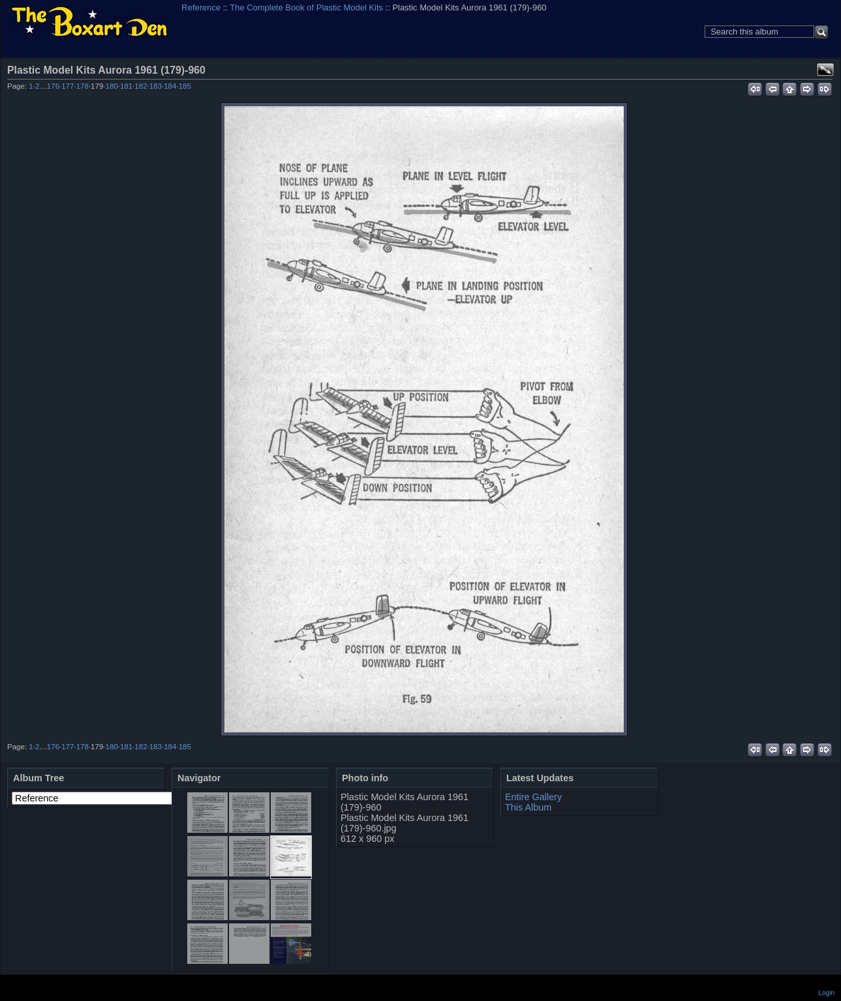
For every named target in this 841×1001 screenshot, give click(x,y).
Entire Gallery (533, 797)
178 (82, 86)
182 (140, 86)
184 (170, 86)
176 (53, 86)
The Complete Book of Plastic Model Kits (306, 7)
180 (112, 86)
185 (185, 86)
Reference (201, 7)
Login (826, 992)
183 (155, 86)
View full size (825, 70)
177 (67, 86)
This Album (528, 807)
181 (126, 86)
